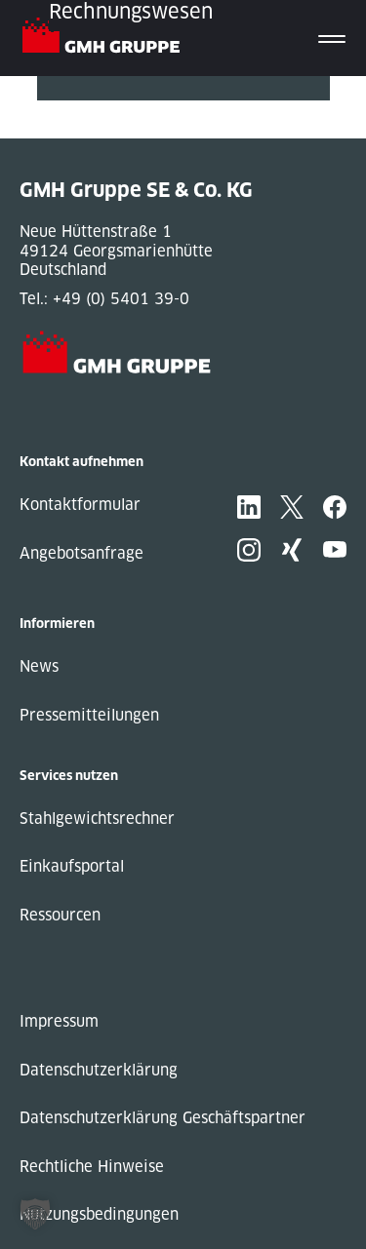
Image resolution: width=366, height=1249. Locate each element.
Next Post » (79, 129)
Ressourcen (60, 915)
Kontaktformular (80, 504)
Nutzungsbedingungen (99, 1214)
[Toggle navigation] (331, 38)
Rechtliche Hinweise (92, 1166)
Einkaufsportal (72, 866)
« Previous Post (94, 109)
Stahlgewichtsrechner (97, 818)
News (39, 666)
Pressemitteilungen (89, 715)
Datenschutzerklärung (99, 1070)
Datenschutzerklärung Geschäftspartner (162, 1118)
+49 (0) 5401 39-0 (121, 299)
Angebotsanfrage (81, 553)
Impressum (59, 1021)
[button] (35, 1214)
